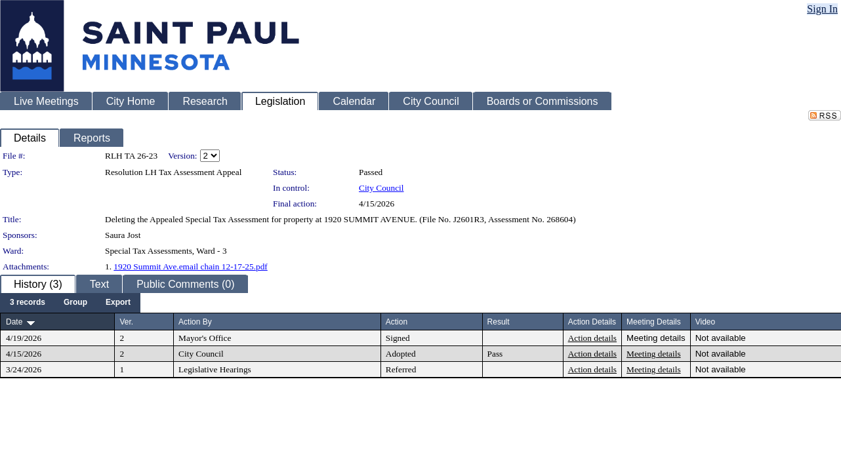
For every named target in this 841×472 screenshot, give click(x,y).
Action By (195, 321)
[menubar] (70, 303)
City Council (381, 188)
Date (14, 321)
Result (498, 321)
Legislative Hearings (214, 369)
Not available (720, 338)
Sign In (822, 8)
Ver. (126, 321)
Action (396, 321)
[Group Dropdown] (75, 303)
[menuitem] (27, 303)
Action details (592, 338)
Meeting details (656, 338)
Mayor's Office (204, 338)
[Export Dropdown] (118, 303)
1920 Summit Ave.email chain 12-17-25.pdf (190, 266)
